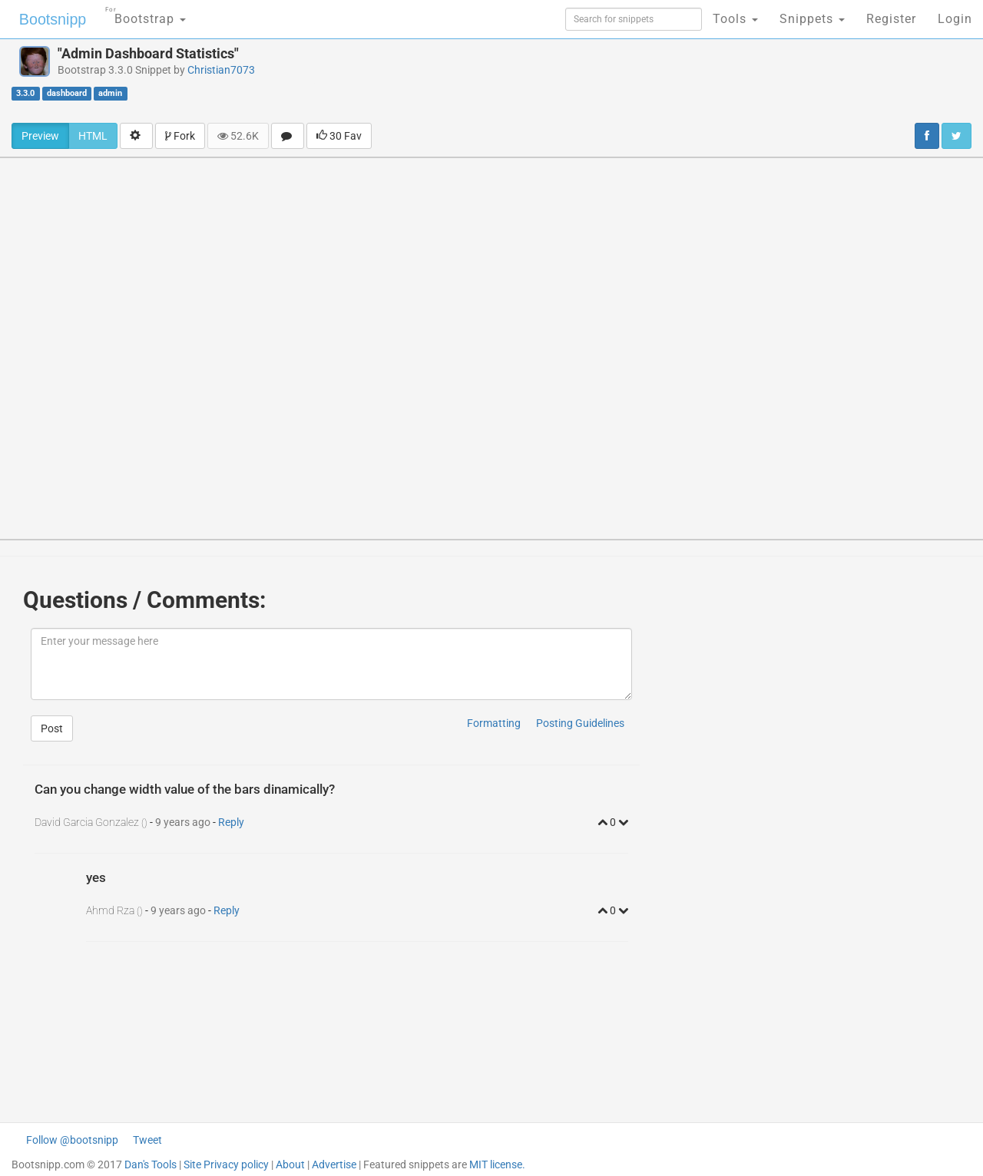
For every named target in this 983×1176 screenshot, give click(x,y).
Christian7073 (221, 70)
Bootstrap (142, 14)
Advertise (334, 1164)
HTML (93, 136)
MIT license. (497, 1164)
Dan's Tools (150, 1164)
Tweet (147, 1140)
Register (891, 19)
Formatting (494, 723)
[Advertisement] (619, 80)
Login (955, 19)
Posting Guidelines (580, 723)
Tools (735, 19)
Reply (231, 822)
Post (52, 728)
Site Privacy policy (226, 1164)
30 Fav (339, 136)
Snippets (812, 19)
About (290, 1164)
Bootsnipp (50, 19)
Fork (180, 136)
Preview (40, 136)
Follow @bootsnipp (72, 1140)
